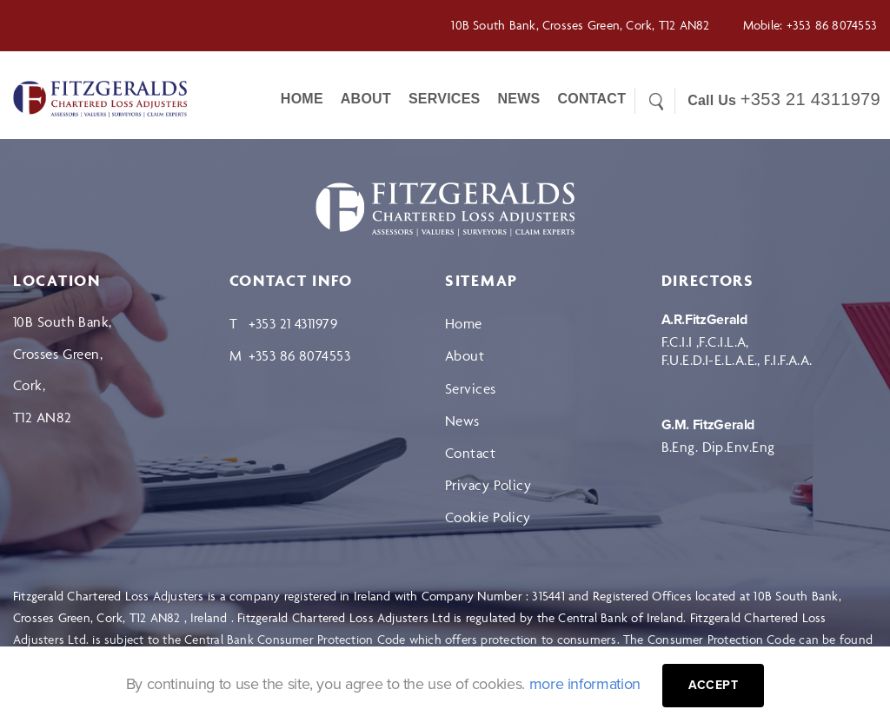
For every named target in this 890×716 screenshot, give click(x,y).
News (518, 98)
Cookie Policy (488, 517)
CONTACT (591, 98)
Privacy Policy (488, 485)
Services (444, 98)
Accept (713, 685)
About (366, 98)
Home (302, 98)
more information (585, 683)
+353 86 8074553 (832, 24)
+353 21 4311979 (810, 99)
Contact (470, 452)
